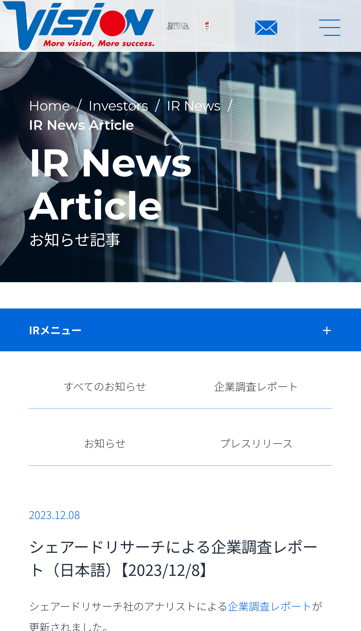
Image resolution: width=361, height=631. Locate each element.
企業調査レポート (256, 386)
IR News (194, 105)
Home (49, 105)
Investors (118, 105)
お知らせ (105, 443)
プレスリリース (256, 443)
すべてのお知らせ (104, 386)
